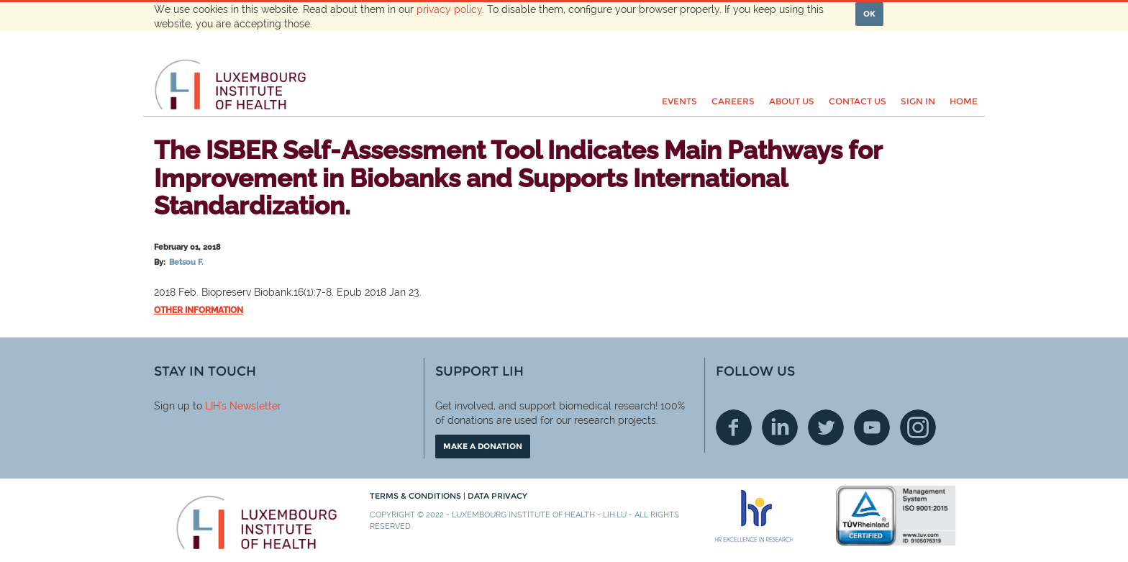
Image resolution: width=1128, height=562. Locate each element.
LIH (212, 406)
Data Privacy (497, 496)
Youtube (872, 427)
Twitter (826, 427)
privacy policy (449, 9)
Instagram (918, 427)
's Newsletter (250, 406)
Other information (198, 310)
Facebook (734, 427)
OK (869, 14)
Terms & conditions (416, 496)
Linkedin (780, 427)
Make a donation (482, 446)
